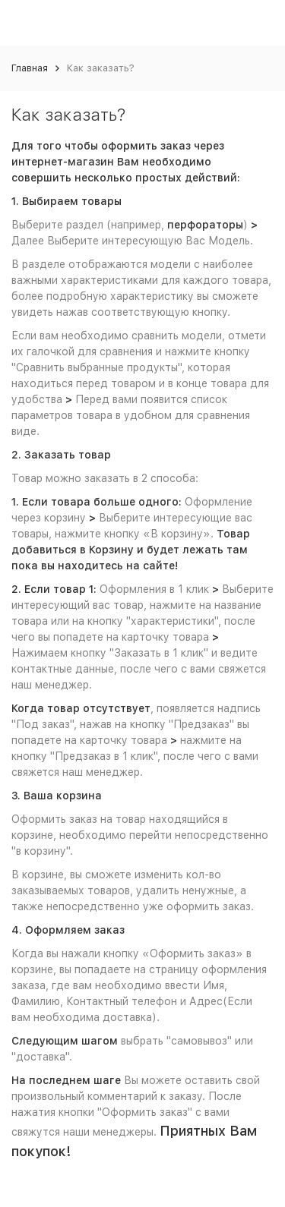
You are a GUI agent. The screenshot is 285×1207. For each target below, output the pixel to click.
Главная (29, 68)
